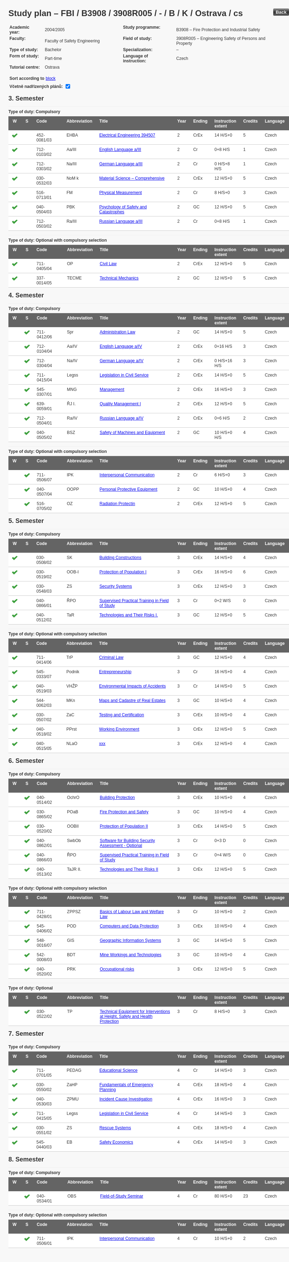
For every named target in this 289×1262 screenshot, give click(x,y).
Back (281, 12)
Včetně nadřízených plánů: (36, 86)
